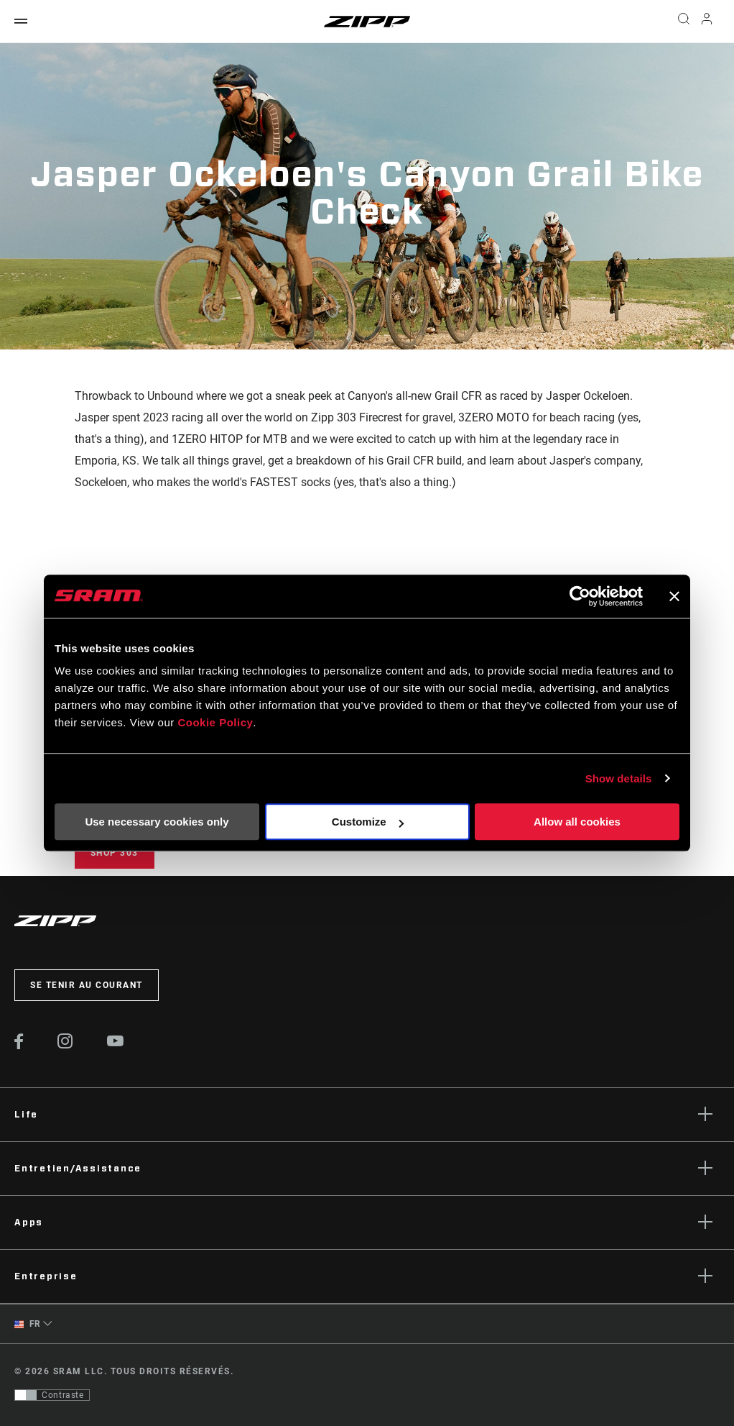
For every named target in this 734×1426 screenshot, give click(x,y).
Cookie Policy (215, 722)
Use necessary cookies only (156, 821)
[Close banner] (674, 596)
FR (27, 1324)
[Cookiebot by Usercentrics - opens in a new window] (580, 596)
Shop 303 (114, 853)
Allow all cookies (577, 821)
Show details (618, 778)
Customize (368, 821)
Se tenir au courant (86, 985)
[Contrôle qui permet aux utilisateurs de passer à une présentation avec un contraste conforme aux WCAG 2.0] (52, 1395)
